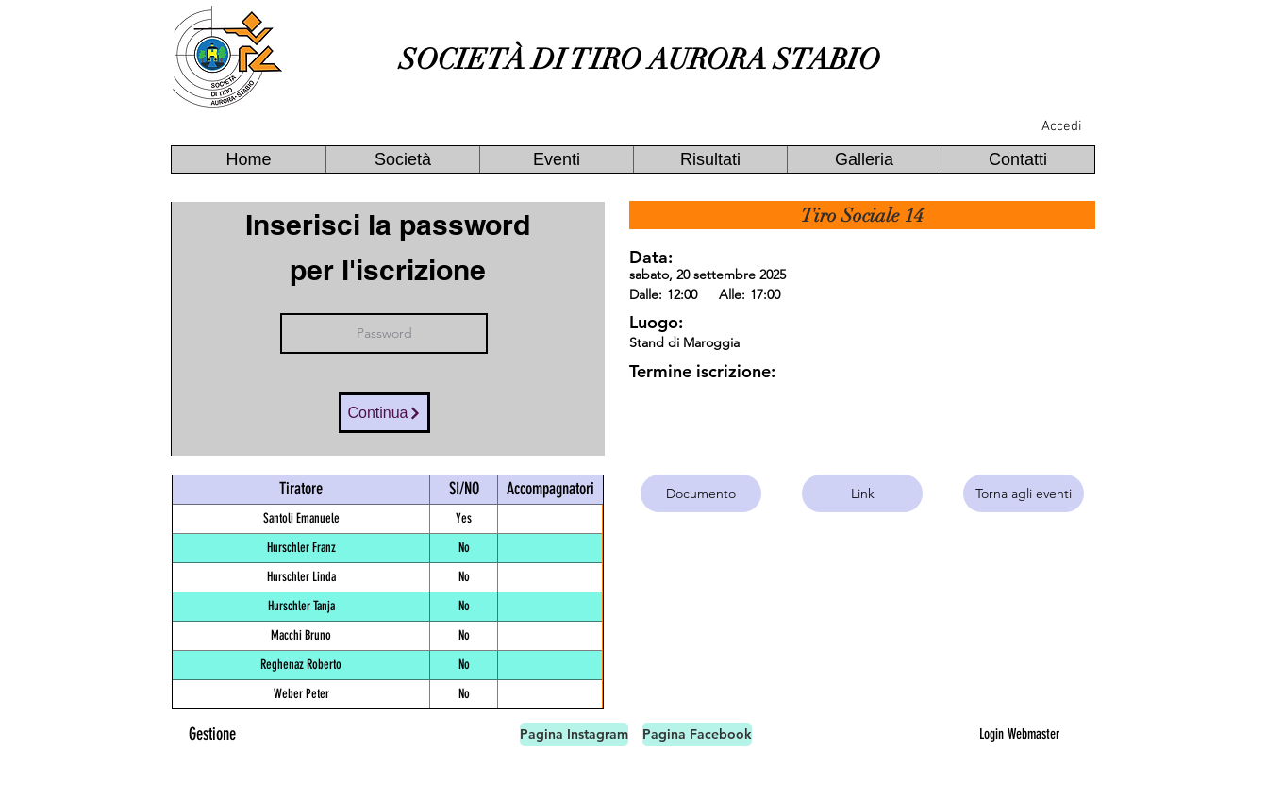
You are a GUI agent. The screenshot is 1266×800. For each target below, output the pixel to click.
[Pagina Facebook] (697, 734)
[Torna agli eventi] (1023, 493)
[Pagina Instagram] (574, 734)
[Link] (862, 493)
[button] (402, 159)
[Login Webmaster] (1018, 734)
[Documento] (701, 493)
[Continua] (384, 412)
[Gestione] (212, 734)
